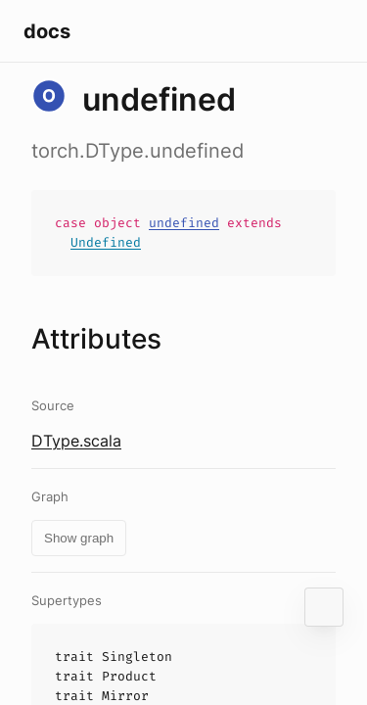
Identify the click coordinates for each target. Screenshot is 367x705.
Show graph (79, 538)
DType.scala (76, 440)
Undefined (105, 242)
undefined (184, 222)
